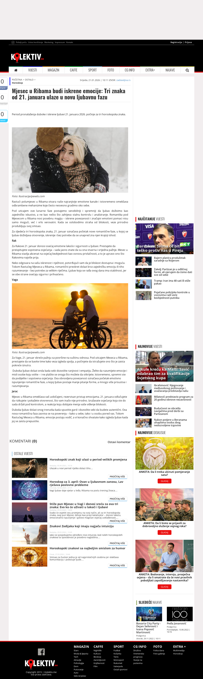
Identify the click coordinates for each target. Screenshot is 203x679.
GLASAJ (164, 480)
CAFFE (73, 70)
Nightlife (98, 650)
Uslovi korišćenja (35, 42)
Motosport (119, 660)
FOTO (111, 70)
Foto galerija (159, 653)
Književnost (99, 663)
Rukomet (118, 663)
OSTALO (29, 79)
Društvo (137, 650)
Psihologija (79, 663)
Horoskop (17, 82)
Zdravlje (77, 660)
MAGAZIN (53, 70)
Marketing (48, 42)
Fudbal (117, 650)
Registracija (176, 42)
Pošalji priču (21, 42)
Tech (76, 656)
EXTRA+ (150, 70)
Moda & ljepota (81, 653)
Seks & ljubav (80, 675)
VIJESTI (32, 70)
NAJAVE (170, 70)
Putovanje (78, 669)
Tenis (116, 656)
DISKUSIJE (152, 432)
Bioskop (97, 656)
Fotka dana (158, 650)
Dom (76, 666)
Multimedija (178, 650)
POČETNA (17, 79)
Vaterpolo (118, 666)
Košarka (117, 653)
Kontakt (69, 42)
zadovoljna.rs (123, 80)
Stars (76, 650)
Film (96, 666)
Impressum (60, 42)
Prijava (188, 42)
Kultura (97, 653)
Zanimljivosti (99, 660)
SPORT (92, 70)
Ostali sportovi (120, 669)
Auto (76, 672)
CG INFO (130, 70)
